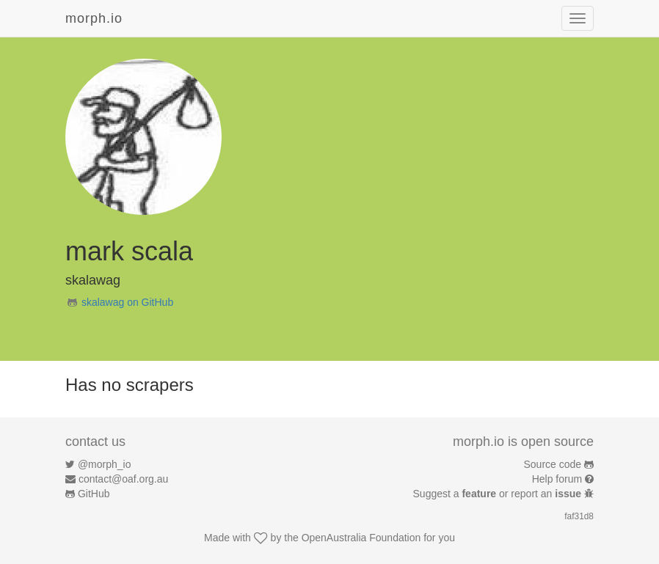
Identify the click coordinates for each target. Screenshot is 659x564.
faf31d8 (579, 516)
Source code (553, 464)
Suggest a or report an (498, 493)
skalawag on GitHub (127, 302)
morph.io (94, 18)
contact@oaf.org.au (123, 479)
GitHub (94, 493)
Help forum (557, 479)
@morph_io (104, 464)
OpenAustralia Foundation (361, 537)
